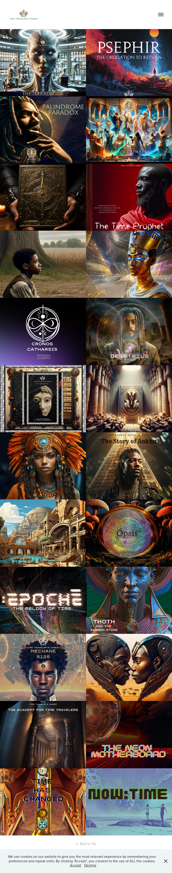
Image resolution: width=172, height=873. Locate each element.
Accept (75, 865)
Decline (90, 865)
